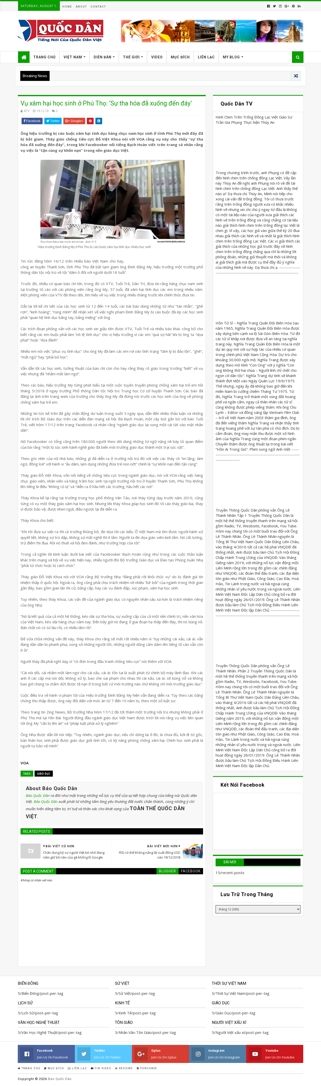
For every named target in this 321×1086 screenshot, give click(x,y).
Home (67, 6)
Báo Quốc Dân (38, 795)
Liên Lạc (206, 57)
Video (157, 57)
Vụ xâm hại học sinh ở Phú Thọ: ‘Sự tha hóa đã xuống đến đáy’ (106, 103)
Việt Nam (73, 57)
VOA (25, 762)
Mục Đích (180, 57)
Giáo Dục (43, 773)
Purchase (146, 1068)
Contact (98, 6)
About (81, 6)
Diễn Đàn (102, 57)
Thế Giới (131, 57)
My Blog (231, 57)
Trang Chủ (44, 57)
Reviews (124, 1068)
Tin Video (101, 1068)
